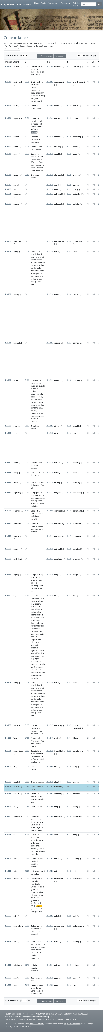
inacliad (34, 606)
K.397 (69, 66)
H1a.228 (49, 482)
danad (41, 650)
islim (43, 673)
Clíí (32, 595)
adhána (34, 667)
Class (33, 782)
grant (33, 892)
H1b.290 (8, 816)
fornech (34, 854)
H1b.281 (8, 682)
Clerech (34, 175)
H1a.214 (49, 185)
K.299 (69, 978)
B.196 (27, 738)
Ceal (33, 806)
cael (38, 399)
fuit (40, 124)
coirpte (57, 725)
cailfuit (34, 121)
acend (40, 580)
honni (39, 786)
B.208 (27, 871)
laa (42, 503)
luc (37, 165)
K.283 (69, 725)
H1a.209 (49, 118)
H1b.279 (8, 574)
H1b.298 (8, 965)
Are (42, 741)
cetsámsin (35, 928)
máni (33, 529)
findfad (34, 903)
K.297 (69, 941)
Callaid (34, 462)
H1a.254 (49, 978)
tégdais (34, 639)
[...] (21, 66)
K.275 (69, 511)
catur (15, 105)
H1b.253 (8, 105)
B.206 (27, 834)
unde (33, 840)
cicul (15, 433)
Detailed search (76, 4)
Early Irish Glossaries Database (16, 4)
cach (38, 84)
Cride (33, 482)
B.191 (27, 523)
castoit (16, 786)
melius (33, 418)
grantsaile (34, 909)
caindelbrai (18, 751)
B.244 (27, 806)
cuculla (42, 386)
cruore (33, 769)
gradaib (38, 281)
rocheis (40, 167)
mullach (35, 743)
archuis (34, 843)
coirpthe (16, 725)
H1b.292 (8, 858)
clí (13, 595)
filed (32, 284)
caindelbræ (78, 751)
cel (14, 806)
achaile (42, 408)
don (34, 485)
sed (42, 416)
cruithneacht (79, 82)
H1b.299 (8, 978)
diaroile (34, 531)
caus (38, 837)
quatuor (34, 108)
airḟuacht (34, 129)
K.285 (69, 751)
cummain (17, 523)
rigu (43, 262)
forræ (33, 756)
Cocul (33, 380)
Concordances (53, 3)
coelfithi (34, 861)
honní (37, 659)
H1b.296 (8, 926)
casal (15, 154)
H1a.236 (49, 251)
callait (76, 462)
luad (32, 830)
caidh (75, 941)
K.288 (69, 793)
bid (37, 583)
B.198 (27, 782)
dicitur (38, 840)
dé (41, 830)
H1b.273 (8, 492)
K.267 (69, 343)
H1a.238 (49, 738)
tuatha (35, 265)
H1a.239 (49, 751)
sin (39, 165)
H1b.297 (8, 941)
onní (40, 675)
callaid (15, 462)
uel (32, 399)
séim (39, 628)
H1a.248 (49, 871)
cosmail (16, 136)
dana (32, 673)
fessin (33, 628)
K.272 (69, 472)
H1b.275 (8, 523)
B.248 (27, 793)
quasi (38, 380)
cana (15, 251)
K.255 (69, 118)
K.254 (69, 105)
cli (35, 673)
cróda (33, 87)
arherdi (34, 262)
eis (32, 591)
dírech (33, 664)
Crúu (33, 766)
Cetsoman (35, 926)
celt (14, 916)
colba (15, 858)
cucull (33, 383)
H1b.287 (8, 786)
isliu (32, 656)
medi (41, 585)
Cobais (34, 965)
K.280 (69, 574)
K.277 (69, 536)
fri (42, 273)
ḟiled (38, 254)
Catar (33, 105)
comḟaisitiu (35, 970)
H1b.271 (8, 472)
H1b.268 (8, 426)
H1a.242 (49, 786)
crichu (33, 631)
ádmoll (37, 268)
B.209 (27, 878)
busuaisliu (35, 661)
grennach (35, 900)
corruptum (38, 733)
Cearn (33, 985)
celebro (41, 819)
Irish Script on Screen (24, 1026)
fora (42, 485)
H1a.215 (49, 189)
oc (42, 609)
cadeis (39, 941)
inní (32, 516)
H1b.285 (8, 766)
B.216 (27, 985)
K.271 (69, 462)
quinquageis (36, 495)
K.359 (69, 175)
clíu (39, 738)
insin (42, 993)
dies (32, 500)
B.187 (27, 472)
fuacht (33, 126)
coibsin (16, 965)
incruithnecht (36, 101)
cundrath (58, 536)
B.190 (27, 511)
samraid (34, 934)
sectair (39, 631)
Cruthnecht (36, 82)
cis (39, 156)
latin (42, 947)
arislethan (40, 405)
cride (56, 482)
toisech (34, 421)
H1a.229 (49, 511)
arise (42, 270)
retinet (34, 391)
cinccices (77, 492)
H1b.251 (8, 66)
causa (39, 834)
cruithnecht (18, 82)
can (38, 756)
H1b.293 (8, 871)
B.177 (27, 136)
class (15, 782)
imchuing (34, 585)
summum (35, 394)
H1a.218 (49, 241)
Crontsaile (35, 886)
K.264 (69, 241)
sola (41, 394)
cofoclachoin (35, 670)
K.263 (69, 204)
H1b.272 (8, 482)
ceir (14, 185)
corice (33, 416)
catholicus (35, 72)
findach (35, 895)
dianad (37, 516)
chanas (34, 259)
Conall (33, 991)
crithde (41, 482)
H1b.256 (8, 146)
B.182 (27, 426)
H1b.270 (8, 462)
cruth (33, 84)
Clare (15, 738)
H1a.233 (49, 559)
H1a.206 (49, 66)
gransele (34, 889)
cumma (34, 526)
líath (42, 892)
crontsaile (17, 878)
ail (42, 156)
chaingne (41, 851)
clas (56, 782)
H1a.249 (49, 878)
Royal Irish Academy (72, 1023)
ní (42, 840)
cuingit (41, 574)
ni (41, 848)
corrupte (34, 728)
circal (15, 426)
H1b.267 (8, 380)
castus (33, 789)
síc (32, 620)
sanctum (34, 947)
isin (37, 636)
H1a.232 (49, 549)
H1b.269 (8, 433)
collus (36, 874)
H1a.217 (49, 204)
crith (38, 485)
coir (40, 146)
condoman (17, 241)
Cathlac (34, 66)
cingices (16, 492)
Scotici (41, 402)
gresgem (36, 273)
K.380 (69, 916)
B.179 (27, 154)
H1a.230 (49, 523)
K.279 (69, 559)
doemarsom (35, 675)
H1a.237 (49, 725)
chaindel (39, 753)
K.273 (69, 482)
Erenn (41, 162)
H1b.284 (8, 751)
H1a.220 (49, 294)
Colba (33, 858)
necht (33, 93)
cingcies (57, 492)
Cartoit (34, 793)
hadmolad (35, 276)
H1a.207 (49, 82)
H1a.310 (49, 175)
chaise (35, 506)
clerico (33, 177)
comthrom (37, 577)
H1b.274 (8, 511)
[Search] (88, 4)
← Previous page (45, 56)
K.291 (69, 834)
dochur (38, 149)
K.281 (69, 595)
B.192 (27, 574)
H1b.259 (8, 185)
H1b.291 (8, 834)
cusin (33, 165)
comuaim (35, 958)
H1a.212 (49, 154)
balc (40, 623)
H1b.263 (8, 241)
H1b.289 (8, 806)
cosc (14, 189)
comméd (16, 511)
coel (37, 612)
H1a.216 (49, 194)
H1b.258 (8, 175)
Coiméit (34, 511)
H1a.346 (49, 766)
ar (37, 595)
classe (41, 782)
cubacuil (58, 194)
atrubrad (39, 601)
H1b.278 (8, 559)
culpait (16, 118)
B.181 (27, 380)
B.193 (27, 595)
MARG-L (39, 906)
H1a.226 (49, 472)
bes (40, 673)
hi (37, 418)
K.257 (69, 146)
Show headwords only (12, 49)
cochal (15, 380)
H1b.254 (8, 118)
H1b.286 (8, 782)
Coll (32, 871)
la (31, 759)
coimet (34, 124)
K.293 (69, 871)
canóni (33, 955)
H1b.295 (8, 916)
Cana (33, 251)
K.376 (69, 766)
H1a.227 (49, 492)
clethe (33, 614)
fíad (39, 262)
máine (40, 526)
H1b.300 (8, 985)
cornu (33, 980)
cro (55, 766)
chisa (33, 159)
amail (33, 583)
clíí (43, 598)
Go (99, 4)
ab (39, 66)
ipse (43, 265)
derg (43, 95)
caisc (15, 472)
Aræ (32, 741)
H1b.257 (8, 154)
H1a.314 (49, 782)
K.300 (69, 985)
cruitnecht (59, 82)
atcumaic (40, 634)
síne (38, 931)
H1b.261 (8, 194)
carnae (16, 343)
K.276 (69, 523)
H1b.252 (8, 82)
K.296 (69, 926)
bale (38, 609)
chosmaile (35, 598)
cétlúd (33, 931)
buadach (36, 993)
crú (14, 766)
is (39, 95)
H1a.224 (49, 433)
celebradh (17, 816)
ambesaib (40, 664)
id (40, 72)
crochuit (77, 559)
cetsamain (59, 926)
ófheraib (34, 162)
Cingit (33, 574)
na (40, 620)
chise (33, 167)
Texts (43, 3)
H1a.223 (49, 426)
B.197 (27, 766)
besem (38, 604)
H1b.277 (8, 549)
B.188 (27, 482)
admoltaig (35, 270)
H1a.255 (49, 985)
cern (15, 985)
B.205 (27, 816)
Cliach (33, 746)
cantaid (34, 257)
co (35, 399)
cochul (57, 380)
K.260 (69, 185)
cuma (33, 513)
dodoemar (39, 656)
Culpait (34, 118)
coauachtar (35, 413)
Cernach (39, 991)
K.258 (69, 154)
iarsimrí (41, 257)
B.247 (27, 786)
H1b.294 (8, 878)
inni (37, 673)
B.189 (27, 492)
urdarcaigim (38, 822)
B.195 (27, 725)
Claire (33, 738)
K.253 (69, 82)
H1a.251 (49, 926)
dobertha (39, 159)
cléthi (33, 642)
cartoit (16, 793)
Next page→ (59, 56)
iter (37, 620)
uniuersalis (35, 74)
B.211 (27, 941)
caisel (33, 170)
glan (42, 93)
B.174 (27, 82)
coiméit (34, 519)
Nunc (38, 388)
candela (34, 762)
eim (35, 617)
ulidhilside (35, 796)
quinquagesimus (38, 498)
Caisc (33, 472)
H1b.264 (8, 251)
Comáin (34, 523)
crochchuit (17, 559)
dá (41, 588)
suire (33, 626)
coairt (15, 146)
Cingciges (35, 492)
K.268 (69, 380)
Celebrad (35, 816)
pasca (36, 475)
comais (34, 968)
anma (37, 830)
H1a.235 (49, 595)
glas (36, 912)
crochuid (58, 559)
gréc (36, 944)
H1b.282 (8, 725)
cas (14, 834)
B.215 (27, 462)
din (37, 251)
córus (39, 259)
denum (34, 851)
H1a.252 (49, 941)
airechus (34, 647)
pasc (43, 472)
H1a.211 (49, 146)
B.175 (27, 105)
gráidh (33, 254)
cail (40, 121)
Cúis (32, 834)
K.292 (69, 858)
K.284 (69, 738)
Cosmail (34, 136)
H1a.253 (49, 965)
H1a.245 (49, 816)
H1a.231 (49, 536)
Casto (33, 786)
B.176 (27, 118)
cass (56, 834)
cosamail (34, 139)
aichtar (34, 408)
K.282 (69, 251)
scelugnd (34, 279)
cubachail (17, 194)
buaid (41, 985)
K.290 (69, 816)
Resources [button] (65, 3)
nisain (40, 944)
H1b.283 (8, 738)
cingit (15, 574)
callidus (34, 468)
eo (42, 66)
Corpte (34, 725)
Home (36, 3)
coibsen (57, 965)
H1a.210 (49, 136)
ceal (75, 806)
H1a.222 (49, 380)
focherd (34, 588)
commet (58, 511)
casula (33, 156)
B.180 (27, 175)
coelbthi (34, 864)
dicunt (33, 402)
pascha (39, 500)
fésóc (39, 897)
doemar (40, 617)
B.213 (27, 965)
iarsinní (35, 95)
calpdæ (16, 204)
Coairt (34, 146)
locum (39, 397)
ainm (41, 251)
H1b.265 (8, 294)
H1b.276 (8, 536)
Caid (33, 941)
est (37, 69)
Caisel (33, 154)
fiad (32, 281)
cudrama (39, 529)
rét (40, 952)
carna (15, 294)
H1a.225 (49, 462)
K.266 (69, 294)
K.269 (69, 426)
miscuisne (35, 845)
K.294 (69, 878)
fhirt (33, 149)
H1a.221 (49, 343)
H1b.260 (8, 189)
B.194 (27, 251)
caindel (16, 549)
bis (42, 653)
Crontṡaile (35, 878)
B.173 (27, 66)
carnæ (57, 343)
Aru (38, 741)
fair (39, 762)
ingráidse (35, 650)
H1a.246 (49, 834)
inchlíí (33, 636)
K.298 (69, 965)
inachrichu (39, 626)
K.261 (69, 189)
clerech (16, 175)
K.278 (69, 549)
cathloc (76, 66)
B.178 (27, 146)
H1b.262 (8, 204)
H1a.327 (49, 916)
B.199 (27, 751)
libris (40, 108)
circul (56, 426)
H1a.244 (49, 806)
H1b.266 (8, 343)
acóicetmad (36, 503)
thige (33, 601)
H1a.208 (49, 105)
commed (77, 511)
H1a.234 (49, 574)
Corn (33, 978)
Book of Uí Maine (37, 1023)
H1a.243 (49, 793)
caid (14, 941)
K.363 (69, 782)
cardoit (76, 793)
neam (39, 806)
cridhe (15, 482)
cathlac (16, 66)
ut (40, 265)
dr (34, 906)
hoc (40, 731)
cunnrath (17, 536)
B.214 (27, 978)
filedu (33, 623)
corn (15, 978)
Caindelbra (36, 751)
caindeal (77, 549)
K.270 (69, 433)
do (32, 617)
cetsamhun (18, 926)
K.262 (69, 194)
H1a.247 (49, 858)
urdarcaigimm (37, 827)
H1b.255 (8, 136)
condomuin (59, 241)
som (32, 659)
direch (40, 614)
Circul (33, 426)
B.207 (27, 858)
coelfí (40, 858)
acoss (33, 580)
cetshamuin (78, 926)
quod (33, 69)
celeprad (58, 816)
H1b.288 (8, 793)
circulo (33, 428)
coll (14, 871)
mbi (32, 488)
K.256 (69, 136)
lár (32, 612)
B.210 (27, 926)
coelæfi (34, 866)
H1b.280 (8, 595)
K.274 (69, 492)
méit (39, 513)
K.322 (69, 806)
